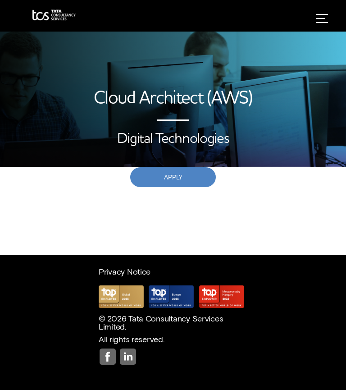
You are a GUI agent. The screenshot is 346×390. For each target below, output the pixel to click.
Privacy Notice (124, 271)
